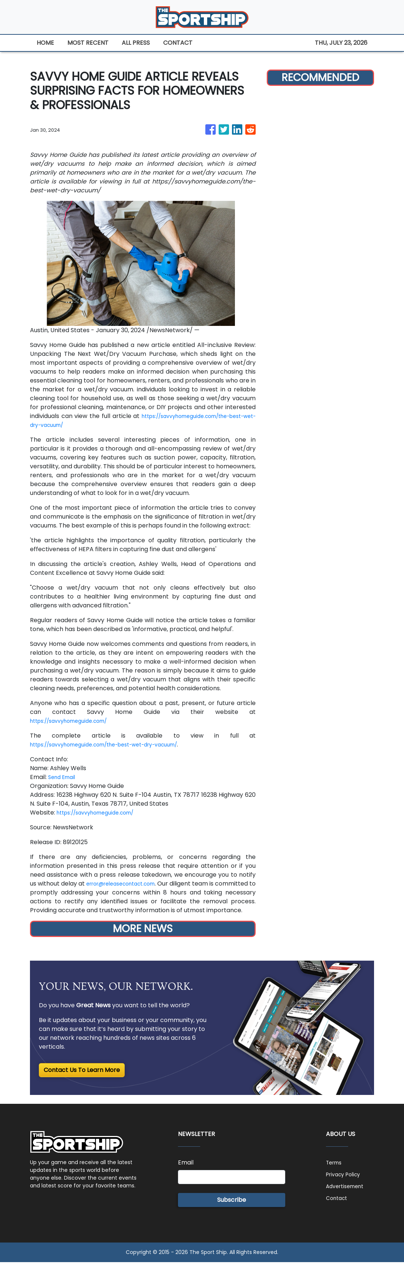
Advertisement (348, 1195)
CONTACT (177, 42)
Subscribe (231, 1208)
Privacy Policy (346, 1183)
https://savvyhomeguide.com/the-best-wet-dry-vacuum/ (116, 744)
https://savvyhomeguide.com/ (74, 721)
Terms (335, 1171)
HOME (45, 42)
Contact (338, 1207)
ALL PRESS (136, 42)
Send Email (64, 777)
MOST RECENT (87, 42)
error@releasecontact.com (141, 883)
